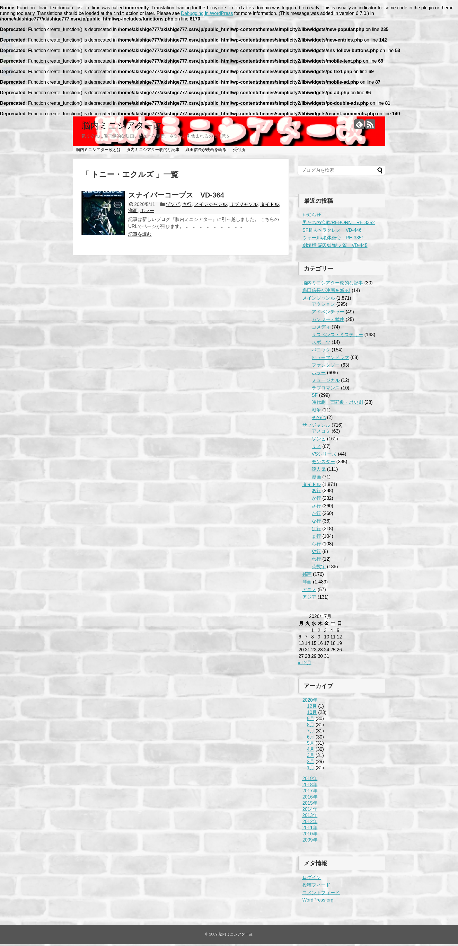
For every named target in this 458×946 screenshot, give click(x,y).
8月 (310, 726)
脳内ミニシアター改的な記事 (153, 151)
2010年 (310, 835)
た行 (316, 515)
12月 (312, 707)
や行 (316, 553)
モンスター (323, 463)
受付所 (239, 151)
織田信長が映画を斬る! (206, 151)
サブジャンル (244, 206)
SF (315, 396)
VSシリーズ (324, 455)
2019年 (310, 780)
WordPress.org (317, 901)
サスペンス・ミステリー (337, 336)
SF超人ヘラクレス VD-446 (332, 231)
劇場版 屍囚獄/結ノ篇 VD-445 (334, 247)
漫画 (316, 478)
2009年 (310, 841)
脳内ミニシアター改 (121, 127)
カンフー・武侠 (328, 321)
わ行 (316, 560)
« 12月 (304, 664)
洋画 (133, 212)
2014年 (310, 810)
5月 (310, 744)
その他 (319, 419)
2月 (310, 763)
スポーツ (321, 343)
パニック (321, 351)
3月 (310, 757)
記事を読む (140, 236)
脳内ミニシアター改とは (98, 151)
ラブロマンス (326, 389)
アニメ (309, 591)
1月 (310, 769)
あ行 (316, 492)
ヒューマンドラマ (330, 359)
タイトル (269, 206)
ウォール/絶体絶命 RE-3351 (333, 239)
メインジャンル (210, 206)
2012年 (310, 823)
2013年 (310, 817)
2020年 (310, 701)
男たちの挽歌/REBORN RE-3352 (338, 224)
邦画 (307, 576)
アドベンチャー (328, 313)
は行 (316, 530)
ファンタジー (326, 366)
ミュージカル (326, 382)
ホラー (147, 212)
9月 (310, 720)
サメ (316, 448)
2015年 (310, 804)
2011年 (310, 829)
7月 (310, 732)
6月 (310, 738)
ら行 (316, 545)
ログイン (311, 879)
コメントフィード (321, 894)
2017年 (310, 792)
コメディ (321, 328)
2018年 (310, 786)
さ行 (187, 206)
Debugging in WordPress (207, 15)
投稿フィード (316, 886)
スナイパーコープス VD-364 (176, 197)
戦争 (316, 411)
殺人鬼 (319, 470)
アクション (323, 305)
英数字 (319, 568)
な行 (316, 522)
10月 (312, 714)
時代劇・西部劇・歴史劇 (337, 403)
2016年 (310, 798)
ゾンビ (173, 206)
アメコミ (321, 432)
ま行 (316, 537)
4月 (310, 750)
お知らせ (311, 216)
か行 (316, 499)
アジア (309, 598)
